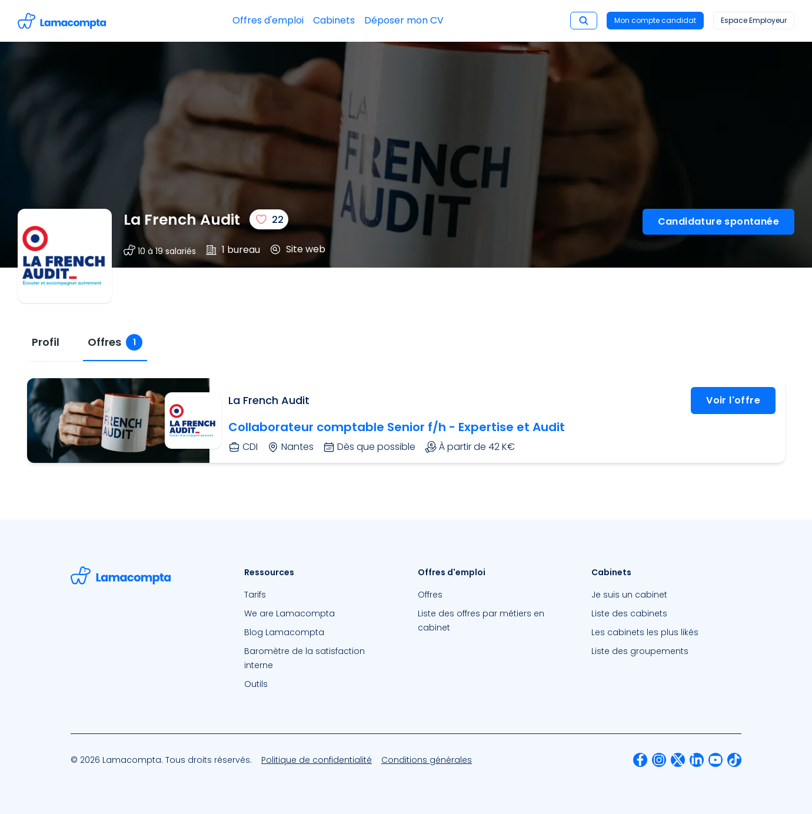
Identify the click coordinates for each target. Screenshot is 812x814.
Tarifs (255, 595)
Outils (256, 684)
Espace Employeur (754, 20)
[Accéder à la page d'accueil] (62, 21)
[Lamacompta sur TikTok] (734, 760)
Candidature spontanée (718, 221)
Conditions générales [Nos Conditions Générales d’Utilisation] (426, 760)
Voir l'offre (733, 400)
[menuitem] (319, 595)
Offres (430, 595)
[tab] (45, 342)
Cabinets (334, 20)
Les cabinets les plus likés (644, 632)
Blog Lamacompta (284, 632)
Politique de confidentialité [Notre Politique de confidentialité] (316, 760)
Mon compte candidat (655, 20)
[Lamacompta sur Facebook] (640, 760)
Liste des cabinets (629, 613)
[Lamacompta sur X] (678, 760)
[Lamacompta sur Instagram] (659, 760)
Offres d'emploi (268, 20)
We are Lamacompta (289, 613)
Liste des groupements (639, 651)
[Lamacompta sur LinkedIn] (697, 760)
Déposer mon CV (404, 20)
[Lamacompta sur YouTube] (715, 760)
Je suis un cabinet (629, 595)
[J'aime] (268, 219)
